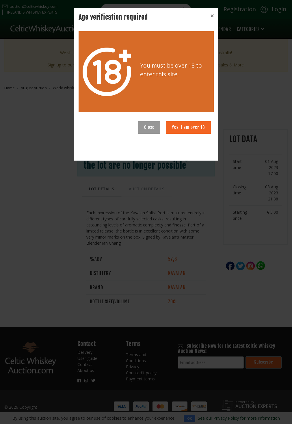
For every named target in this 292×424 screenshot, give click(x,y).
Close (149, 127)
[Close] (212, 16)
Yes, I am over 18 (188, 127)
